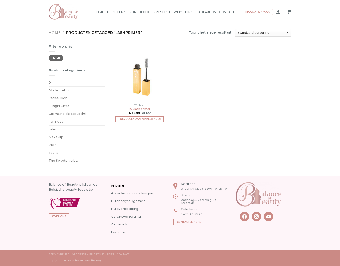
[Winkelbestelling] (263, 33)
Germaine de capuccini (67, 114)
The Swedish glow (63, 160)
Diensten (116, 12)
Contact (227, 12)
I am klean (57, 121)
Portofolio (140, 12)
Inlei (52, 129)
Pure (53, 145)
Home (99, 12)
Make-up (56, 137)
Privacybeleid (59, 254)
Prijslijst (162, 12)
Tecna (53, 153)
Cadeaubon (206, 12)
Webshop (183, 12)
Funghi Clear (59, 106)
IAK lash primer (139, 108)
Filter (56, 58)
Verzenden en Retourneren (93, 254)
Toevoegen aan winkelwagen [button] (139, 119)
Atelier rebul (59, 90)
